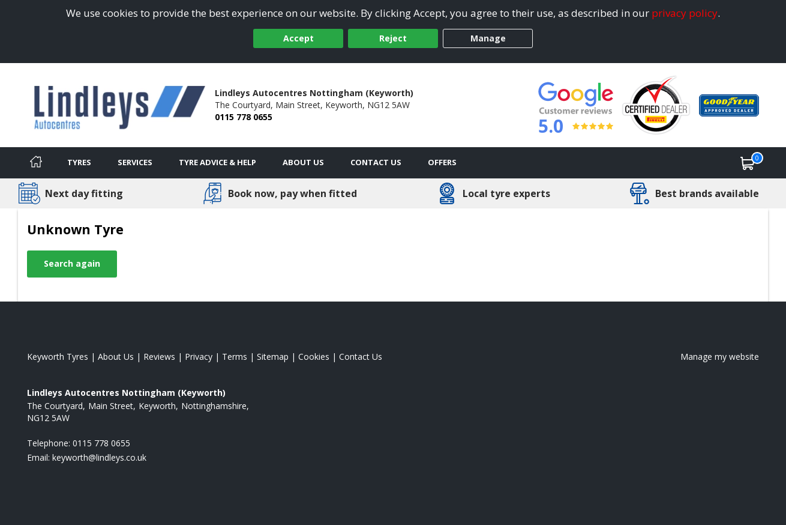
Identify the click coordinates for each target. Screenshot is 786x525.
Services (135, 162)
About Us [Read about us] (116, 356)
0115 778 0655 (243, 117)
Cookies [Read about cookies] (313, 356)
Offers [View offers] (442, 162)
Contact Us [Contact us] (375, 162)
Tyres (79, 162)
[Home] (36, 162)
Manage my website (719, 356)
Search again (72, 263)
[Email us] (99, 457)
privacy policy (685, 13)
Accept (298, 38)
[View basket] (747, 162)
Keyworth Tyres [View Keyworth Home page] (57, 356)
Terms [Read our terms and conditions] (234, 356)
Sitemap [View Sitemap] (273, 356)
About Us (303, 162)
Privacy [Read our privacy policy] (198, 356)
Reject (393, 38)
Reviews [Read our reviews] (159, 356)
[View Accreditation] (656, 104)
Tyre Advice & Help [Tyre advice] (217, 162)
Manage (488, 38)
